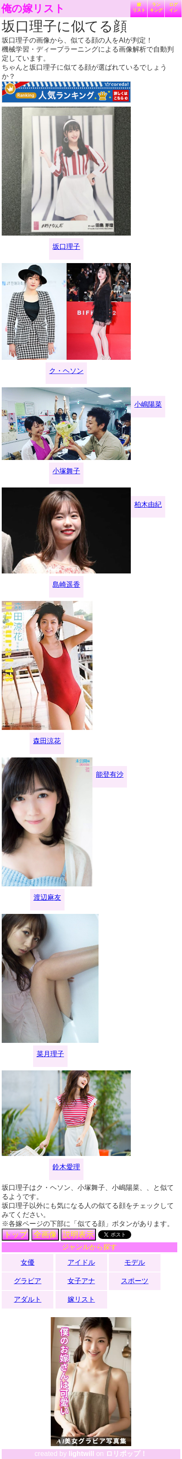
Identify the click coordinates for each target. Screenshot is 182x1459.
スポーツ (134, 1280)
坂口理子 (66, 246)
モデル (134, 1262)
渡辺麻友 (47, 897)
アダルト (27, 1299)
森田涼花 (47, 741)
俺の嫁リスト (33, 8)
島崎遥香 (66, 584)
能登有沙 (109, 774)
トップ (15, 1234)
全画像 (45, 1234)
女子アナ (81, 1280)
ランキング (156, 7)
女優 (27, 1262)
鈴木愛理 (66, 1167)
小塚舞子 (66, 471)
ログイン (173, 7)
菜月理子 (50, 1053)
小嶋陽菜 (148, 404)
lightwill (81, 1453)
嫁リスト (139, 7)
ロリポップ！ (126, 1453)
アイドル (81, 1262)
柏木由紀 (148, 504)
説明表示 (78, 1234)
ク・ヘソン (66, 370)
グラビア (27, 1280)
